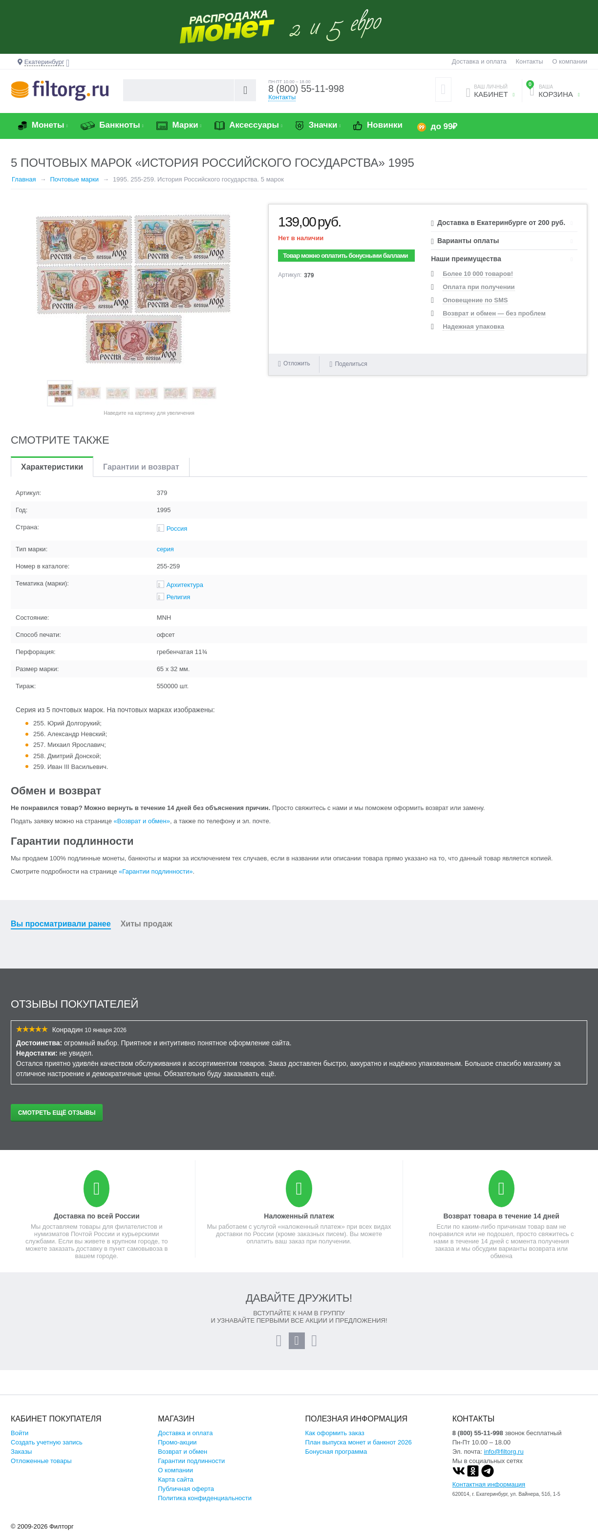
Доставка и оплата (479, 61)
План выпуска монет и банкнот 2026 (358, 1442)
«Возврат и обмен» (142, 821)
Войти (19, 1433)
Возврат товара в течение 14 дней (501, 1216)
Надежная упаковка (473, 326)
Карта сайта (175, 1479)
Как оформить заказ (334, 1433)
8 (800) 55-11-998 (307, 89)
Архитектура (185, 584)
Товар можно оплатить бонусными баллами (345, 255)
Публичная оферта (186, 1488)
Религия (179, 597)
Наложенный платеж (299, 1216)
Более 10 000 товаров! (478, 273)
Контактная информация (488, 1484)
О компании (569, 61)
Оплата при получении (478, 287)
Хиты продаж (146, 924)
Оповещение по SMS (475, 300)
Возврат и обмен (182, 1451)
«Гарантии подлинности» (155, 871)
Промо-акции (177, 1442)
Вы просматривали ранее (61, 924)
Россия (177, 528)
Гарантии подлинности (191, 1461)
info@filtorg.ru (504, 1451)
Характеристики (52, 467)
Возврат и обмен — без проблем (494, 313)
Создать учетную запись (47, 1442)
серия (165, 549)
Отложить (296, 363)
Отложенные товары (41, 1461)
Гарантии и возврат (141, 467)
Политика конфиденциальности (205, 1498)
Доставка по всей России (97, 1216)
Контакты (529, 61)
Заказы (21, 1451)
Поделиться (348, 364)
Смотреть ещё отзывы (56, 1112)
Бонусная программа (336, 1451)
